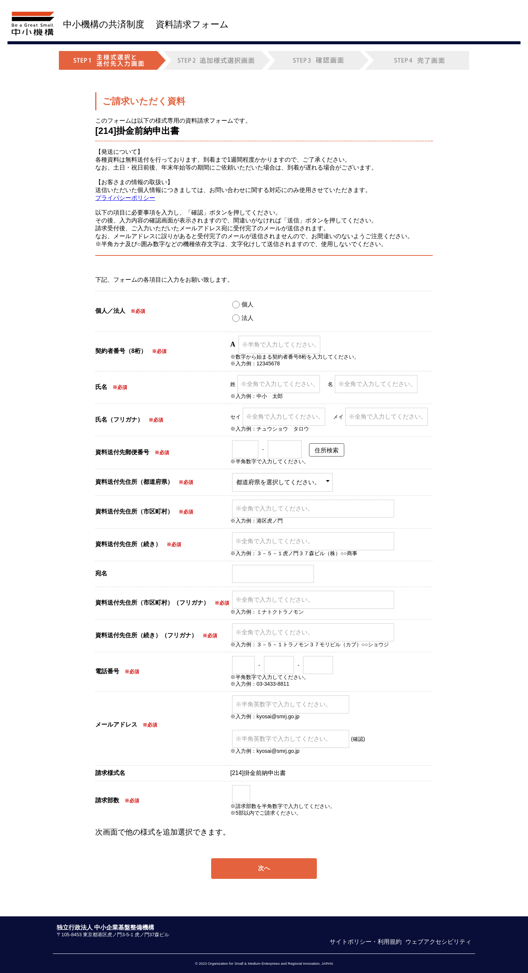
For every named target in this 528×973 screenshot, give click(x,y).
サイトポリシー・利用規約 (366, 941)
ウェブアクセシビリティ (438, 941)
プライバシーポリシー (125, 198)
